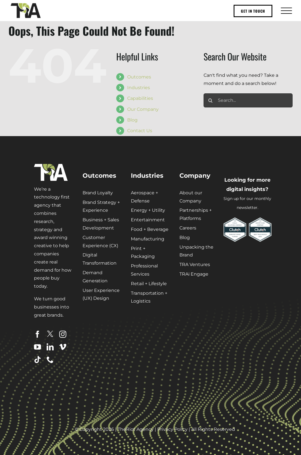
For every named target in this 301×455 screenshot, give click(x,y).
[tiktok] (37, 359)
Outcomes (139, 77)
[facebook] (37, 334)
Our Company (143, 109)
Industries (138, 87)
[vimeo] (62, 346)
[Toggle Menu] (286, 10)
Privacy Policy (172, 429)
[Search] (211, 100)
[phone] (50, 359)
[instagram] (62, 334)
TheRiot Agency (136, 429)
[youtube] (37, 346)
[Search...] (248, 100)
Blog (132, 120)
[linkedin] (50, 346)
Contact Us (139, 130)
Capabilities (140, 98)
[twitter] (50, 333)
